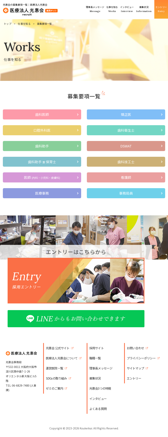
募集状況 (95, 378)
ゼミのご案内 (54, 388)
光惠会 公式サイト (58, 348)
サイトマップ (135, 368)
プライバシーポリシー (141, 358)
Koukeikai (86, 428)
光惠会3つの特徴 (100, 388)
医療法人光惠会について (62, 358)
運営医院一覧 (54, 368)
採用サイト (96, 348)
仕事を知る (24, 23)
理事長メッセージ (101, 368)
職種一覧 (95, 358)
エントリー (134, 378)
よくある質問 (98, 409)
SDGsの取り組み (56, 378)
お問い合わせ (135, 348)
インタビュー (98, 398)
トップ (7, 23)
